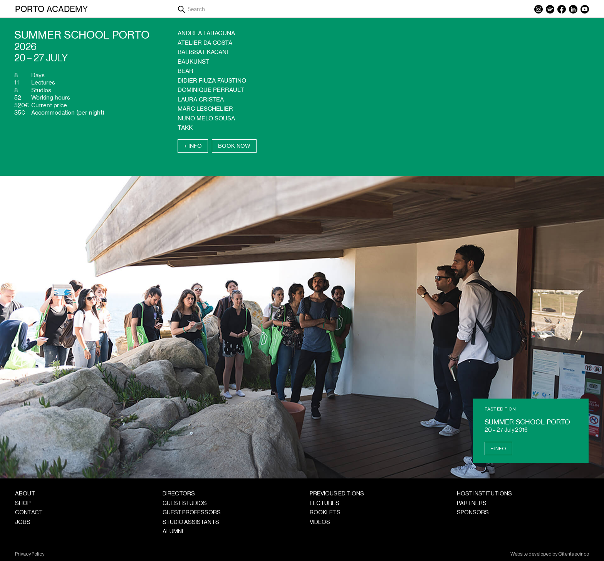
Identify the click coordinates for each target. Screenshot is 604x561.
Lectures (324, 503)
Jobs (22, 522)
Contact (29, 512)
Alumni (173, 531)
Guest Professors (192, 512)
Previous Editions (337, 494)
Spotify (550, 9)
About (25, 494)
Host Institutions (484, 494)
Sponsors (473, 512)
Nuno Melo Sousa (206, 118)
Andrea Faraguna (206, 33)
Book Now (234, 146)
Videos (320, 522)
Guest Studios (185, 503)
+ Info (193, 146)
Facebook (561, 9)
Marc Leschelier (205, 108)
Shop (23, 503)
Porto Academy (51, 9)
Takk (185, 127)
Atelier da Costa (205, 42)
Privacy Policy (29, 554)
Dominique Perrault (211, 89)
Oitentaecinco (573, 554)
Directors (179, 494)
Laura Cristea (201, 99)
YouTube (585, 9)
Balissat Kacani (203, 52)
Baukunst (193, 61)
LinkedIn (573, 9)
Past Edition (500, 409)
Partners (472, 503)
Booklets (325, 512)
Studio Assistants (191, 522)
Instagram (538, 9)
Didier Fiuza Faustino (212, 80)
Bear (185, 70)
